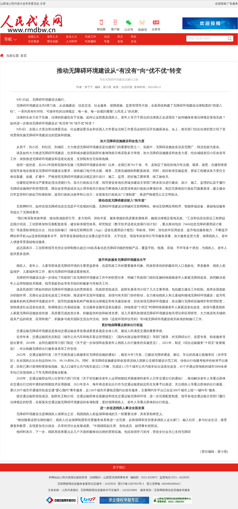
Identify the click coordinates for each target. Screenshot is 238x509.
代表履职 (90, 41)
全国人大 (33, 36)
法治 (106, 36)
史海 (120, 41)
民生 (133, 36)
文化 (133, 41)
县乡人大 (71, 36)
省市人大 (52, 36)
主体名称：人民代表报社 (64, 490)
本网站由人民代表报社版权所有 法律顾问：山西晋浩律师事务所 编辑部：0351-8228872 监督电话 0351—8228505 (119, 477)
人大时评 (71, 41)
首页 (23, 55)
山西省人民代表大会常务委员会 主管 (23, 3)
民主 (120, 36)
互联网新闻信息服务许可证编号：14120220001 (109, 490)
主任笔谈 (33, 41)
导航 (8, 39)
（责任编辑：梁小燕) (213, 451)
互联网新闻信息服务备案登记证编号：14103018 (87, 483)
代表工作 (90, 36)
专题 (106, 41)
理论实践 (52, 41)
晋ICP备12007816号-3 (131, 483)
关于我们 (119, 467)
